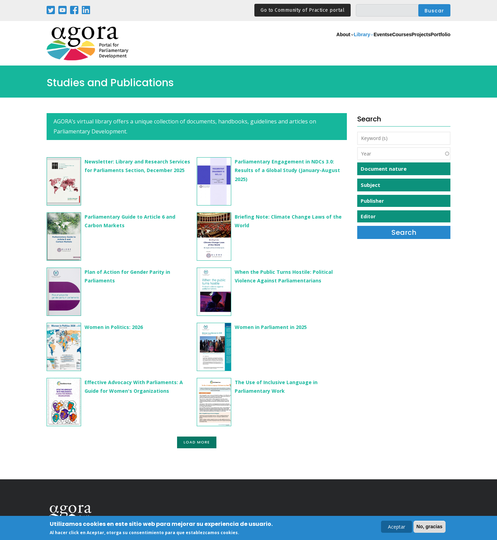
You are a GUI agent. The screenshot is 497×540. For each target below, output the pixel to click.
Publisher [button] (372, 201)
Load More (197, 442)
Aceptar (396, 527)
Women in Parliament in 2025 (271, 327)
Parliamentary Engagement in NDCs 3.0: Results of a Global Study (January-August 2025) (287, 170)
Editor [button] (368, 216)
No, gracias (429, 527)
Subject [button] (370, 184)
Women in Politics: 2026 (114, 327)
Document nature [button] (384, 168)
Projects (407, 43)
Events (350, 43)
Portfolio (436, 43)
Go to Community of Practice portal (302, 10)
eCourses (378, 43)
